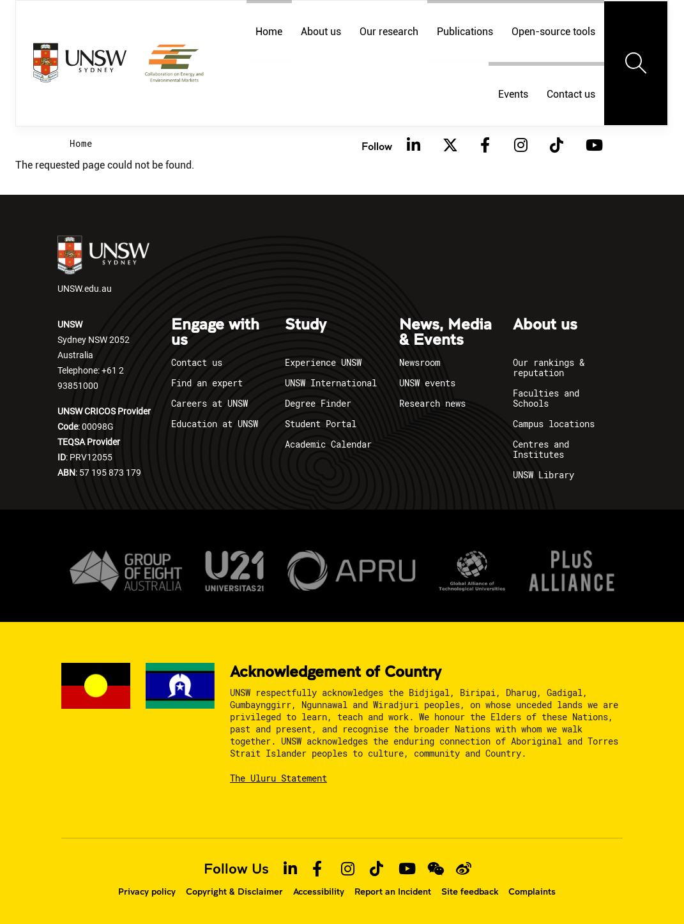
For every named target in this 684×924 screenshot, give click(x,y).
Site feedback (469, 891)
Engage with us (215, 333)
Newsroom (419, 362)
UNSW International (331, 383)
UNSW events (427, 383)
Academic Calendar (328, 444)
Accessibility (318, 891)
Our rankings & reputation (548, 367)
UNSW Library (543, 475)
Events (513, 94)
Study (305, 325)
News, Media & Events (445, 333)
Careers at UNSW (209, 403)
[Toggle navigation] (636, 63)
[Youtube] (592, 146)
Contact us (571, 94)
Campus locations (554, 424)
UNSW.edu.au (103, 265)
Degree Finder (318, 403)
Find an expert (207, 383)
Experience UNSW (323, 362)
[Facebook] (485, 146)
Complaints (532, 891)
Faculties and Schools (546, 398)
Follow (376, 146)
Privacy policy (147, 891)
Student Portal (320, 424)
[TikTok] (557, 146)
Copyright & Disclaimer (234, 891)
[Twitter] (449, 146)
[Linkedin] (413, 146)
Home (81, 143)
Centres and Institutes (541, 449)
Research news (432, 403)
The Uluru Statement (278, 778)
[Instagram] (521, 146)
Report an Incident (392, 891)
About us (545, 325)
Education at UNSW (214, 424)
